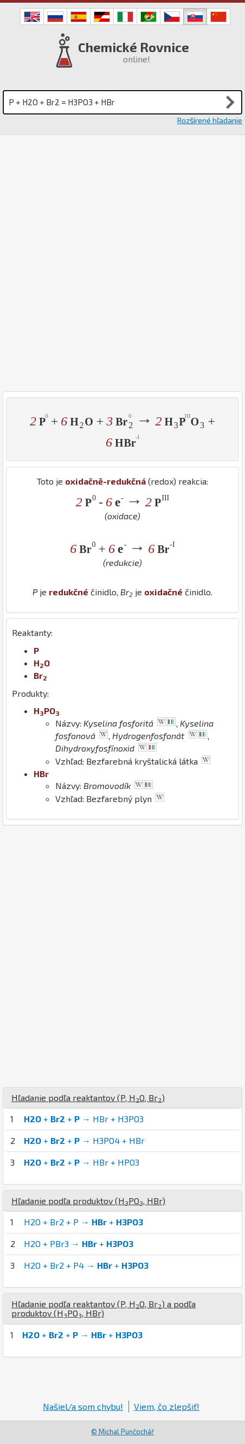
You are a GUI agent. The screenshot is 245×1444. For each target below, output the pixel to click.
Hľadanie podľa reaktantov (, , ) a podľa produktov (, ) (103, 1309)
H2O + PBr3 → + (78, 1243)
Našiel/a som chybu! (83, 1406)
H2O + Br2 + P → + (83, 1222)
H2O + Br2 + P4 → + (86, 1265)
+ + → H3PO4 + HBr (84, 1140)
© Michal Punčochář (122, 1431)
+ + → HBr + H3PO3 (84, 1119)
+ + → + (82, 1335)
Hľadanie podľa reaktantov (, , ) (88, 1097)
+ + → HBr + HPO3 (81, 1162)
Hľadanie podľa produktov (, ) (88, 1200)
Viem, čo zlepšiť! (166, 1406)
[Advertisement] (122, 263)
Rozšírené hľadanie (209, 120)
